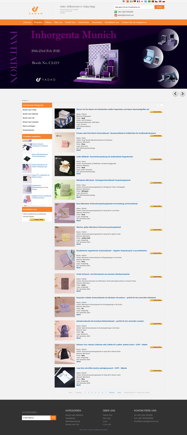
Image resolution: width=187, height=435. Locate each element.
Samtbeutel (70, 418)
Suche (159, 7)
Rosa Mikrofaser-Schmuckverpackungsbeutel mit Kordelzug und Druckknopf (107, 204)
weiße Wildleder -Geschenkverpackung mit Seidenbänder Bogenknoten (104, 157)
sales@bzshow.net (126, 15)
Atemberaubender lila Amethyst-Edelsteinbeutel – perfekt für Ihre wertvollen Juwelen (110, 321)
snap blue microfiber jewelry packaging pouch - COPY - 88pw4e (101, 368)
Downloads (97, 22)
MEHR (78, 128)
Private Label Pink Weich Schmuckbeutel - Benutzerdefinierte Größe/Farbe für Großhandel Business (116, 133)
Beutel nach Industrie (31, 122)
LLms (105, 421)
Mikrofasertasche (73, 421)
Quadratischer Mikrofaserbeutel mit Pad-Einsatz (40, 188)
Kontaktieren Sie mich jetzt (37, 219)
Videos (48, 22)
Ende (119, 392)
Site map (106, 418)
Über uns (58, 22)
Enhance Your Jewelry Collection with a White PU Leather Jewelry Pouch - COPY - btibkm (111, 345)
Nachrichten (83, 22)
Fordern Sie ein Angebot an (134, 22)
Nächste (111, 392)
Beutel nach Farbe (29, 110)
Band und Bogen (29, 126)
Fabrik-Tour (70, 22)
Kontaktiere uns (112, 22)
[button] (175, 94)
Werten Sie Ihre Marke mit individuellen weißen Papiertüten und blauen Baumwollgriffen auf (112, 109)
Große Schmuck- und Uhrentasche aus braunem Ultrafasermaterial (102, 274)
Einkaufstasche (28, 130)
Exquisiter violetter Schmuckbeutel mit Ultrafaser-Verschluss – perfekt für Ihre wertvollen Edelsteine (116, 298)
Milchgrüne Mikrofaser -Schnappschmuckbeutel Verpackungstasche (103, 180)
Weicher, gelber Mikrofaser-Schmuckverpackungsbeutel (98, 227)
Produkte (38, 22)
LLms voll (107, 424)
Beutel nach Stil (28, 118)
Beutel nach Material (30, 114)
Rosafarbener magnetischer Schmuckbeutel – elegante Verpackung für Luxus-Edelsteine (111, 251)
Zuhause (27, 22)
